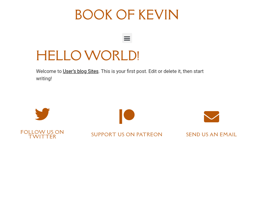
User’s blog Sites (81, 71)
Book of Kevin (127, 15)
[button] (127, 38)
